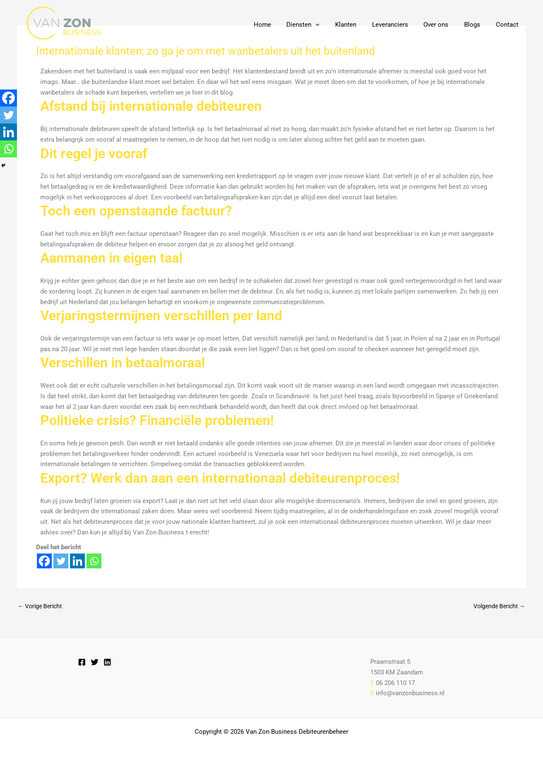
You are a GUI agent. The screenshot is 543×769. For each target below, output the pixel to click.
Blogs (476, 24)
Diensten (318, 25)
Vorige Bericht (42, 606)
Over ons (443, 24)
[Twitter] (60, 561)
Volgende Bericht (497, 606)
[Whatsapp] (94, 561)
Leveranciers (400, 24)
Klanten (358, 24)
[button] (331, 25)
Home (280, 24)
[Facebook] (44, 561)
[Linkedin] (77, 561)
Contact (508, 24)
